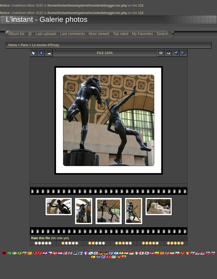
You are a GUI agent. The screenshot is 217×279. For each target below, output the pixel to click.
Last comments (72, 34)
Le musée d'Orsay (45, 45)
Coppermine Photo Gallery (115, 250)
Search (162, 34)
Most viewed (99, 34)
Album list (16, 34)
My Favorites (142, 34)
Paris (24, 45)
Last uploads (46, 34)
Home (12, 45)
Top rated (120, 34)
